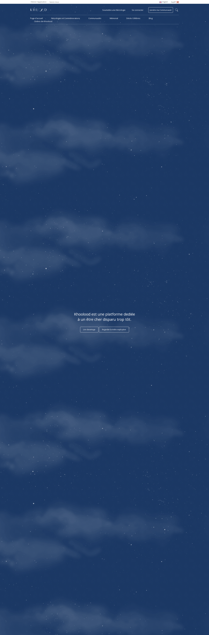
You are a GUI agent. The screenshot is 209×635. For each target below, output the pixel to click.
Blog (151, 18)
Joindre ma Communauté (161, 10)
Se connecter (137, 10)
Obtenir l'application (38, 2)
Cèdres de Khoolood (43, 21)
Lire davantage (89, 329)
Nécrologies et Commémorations (65, 18)
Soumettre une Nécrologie (113, 10)
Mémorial (114, 18)
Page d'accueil (36, 18)
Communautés (94, 18)
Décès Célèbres (133, 18)
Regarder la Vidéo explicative (114, 329)
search (176, 10)
